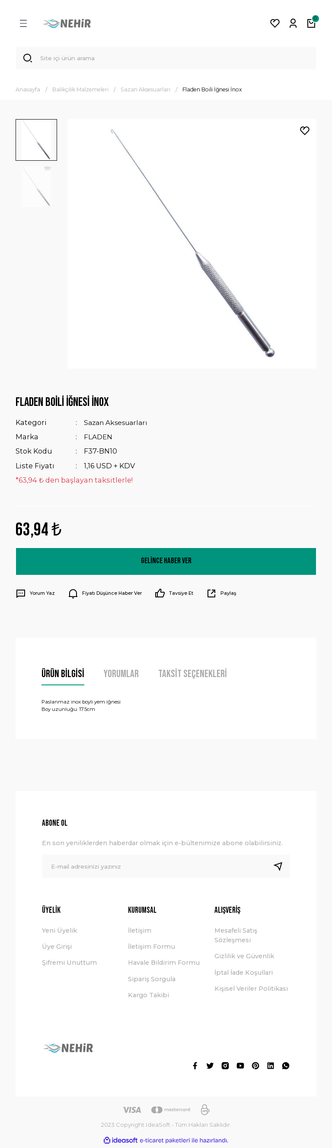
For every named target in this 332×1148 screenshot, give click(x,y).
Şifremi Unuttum (69, 964)
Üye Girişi (57, 948)
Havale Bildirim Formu (164, 964)
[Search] (166, 59)
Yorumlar (121, 674)
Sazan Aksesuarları (118, 423)
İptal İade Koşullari (243, 974)
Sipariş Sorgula (152, 980)
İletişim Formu (151, 948)
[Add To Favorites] (305, 132)
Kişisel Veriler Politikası (251, 990)
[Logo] (67, 23)
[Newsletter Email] (166, 868)
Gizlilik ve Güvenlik (244, 957)
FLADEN (99, 438)
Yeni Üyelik (59, 931)
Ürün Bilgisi (63, 674)
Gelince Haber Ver (166, 563)
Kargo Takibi (148, 996)
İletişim (139, 931)
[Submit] (281, 868)
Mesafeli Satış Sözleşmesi (235, 936)
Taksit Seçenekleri (192, 674)
